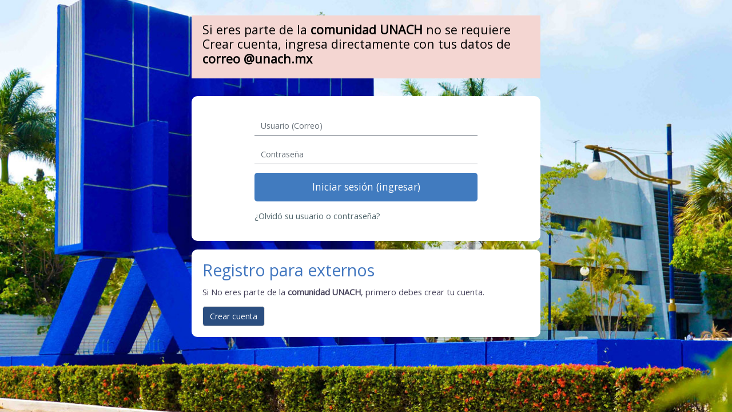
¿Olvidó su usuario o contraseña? (317, 216)
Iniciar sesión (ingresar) (366, 186)
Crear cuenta (233, 316)
